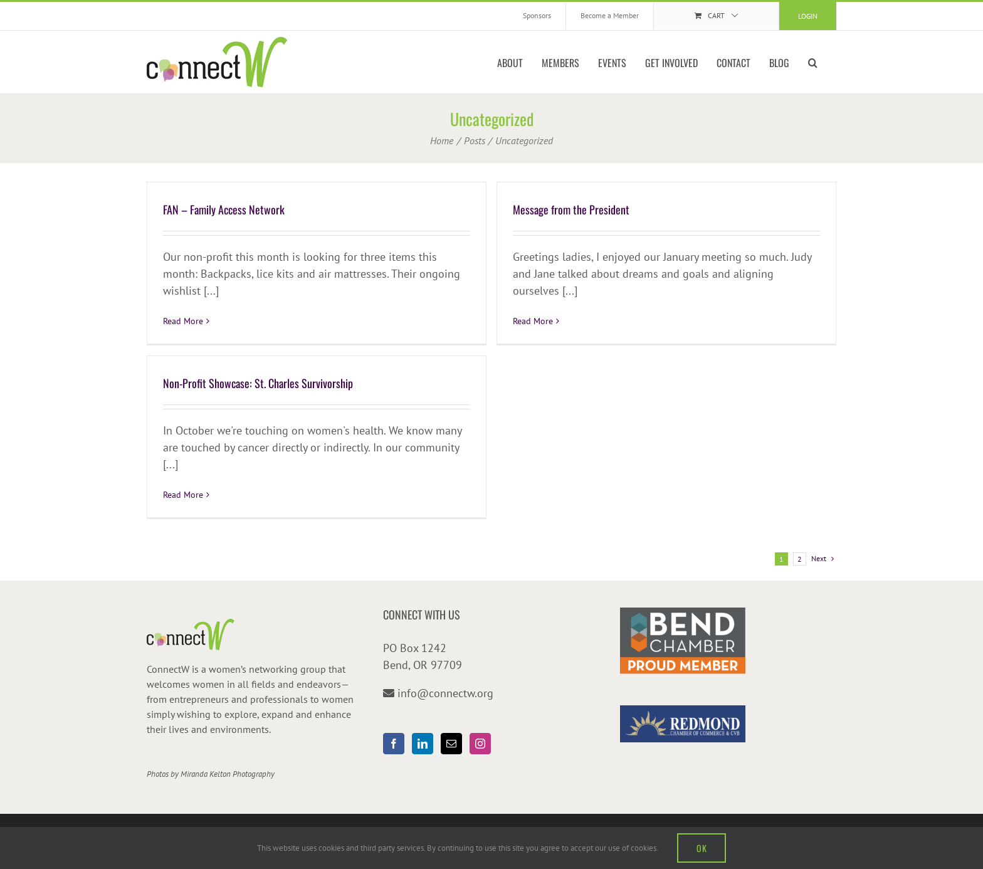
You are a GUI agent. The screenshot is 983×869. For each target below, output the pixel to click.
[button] (812, 62)
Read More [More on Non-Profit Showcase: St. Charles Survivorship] (183, 494)
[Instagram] (480, 743)
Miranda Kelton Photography (228, 774)
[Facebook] (393, 743)
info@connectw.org (445, 693)
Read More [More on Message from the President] (533, 321)
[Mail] (451, 743)
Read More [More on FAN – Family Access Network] (183, 321)
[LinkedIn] (422, 743)
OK (702, 848)
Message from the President (571, 209)
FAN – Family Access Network (224, 209)
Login (807, 16)
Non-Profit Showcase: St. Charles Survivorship (258, 383)
